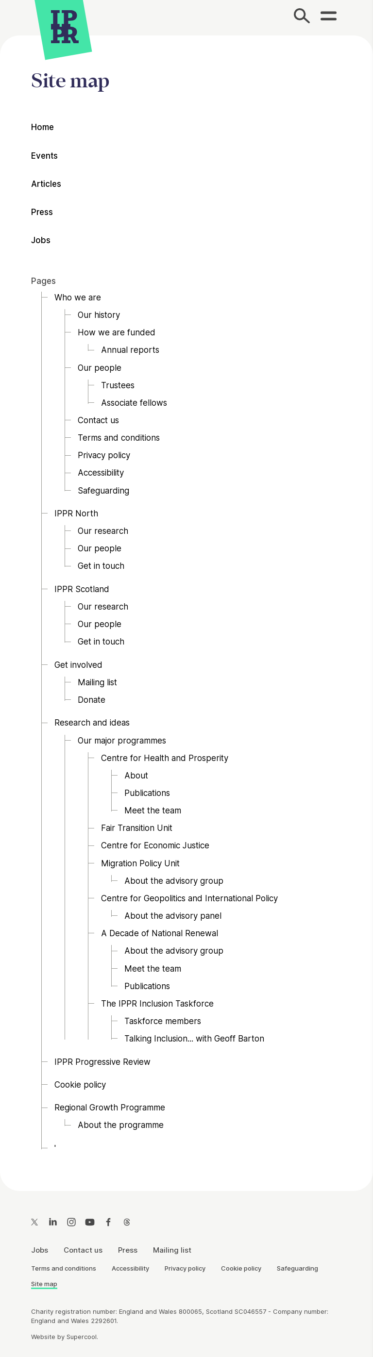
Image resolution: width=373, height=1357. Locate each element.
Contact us (98, 420)
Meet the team (152, 811)
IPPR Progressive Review (102, 1062)
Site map (44, 1284)
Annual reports (130, 350)
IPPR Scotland (81, 589)
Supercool (82, 1336)
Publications (147, 793)
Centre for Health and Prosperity (164, 758)
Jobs (41, 241)
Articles (46, 184)
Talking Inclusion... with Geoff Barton (194, 1039)
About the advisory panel (172, 916)
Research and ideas (92, 723)
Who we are (77, 297)
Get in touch (101, 566)
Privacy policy (104, 456)
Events (44, 156)
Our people (99, 368)
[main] (186, 605)
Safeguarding (103, 491)
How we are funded (116, 333)
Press (42, 212)
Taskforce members (162, 1021)
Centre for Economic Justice (155, 846)
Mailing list (97, 682)
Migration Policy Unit (140, 863)
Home (42, 127)
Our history (99, 315)
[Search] (302, 17)
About (136, 775)
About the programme (121, 1125)
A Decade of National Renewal (159, 934)
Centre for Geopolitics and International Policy (189, 898)
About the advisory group (173, 881)
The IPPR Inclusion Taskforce (157, 1004)
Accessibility (101, 473)
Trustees (118, 385)
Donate (91, 700)
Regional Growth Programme (109, 1108)
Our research (103, 531)
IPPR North (76, 513)
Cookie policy (80, 1085)
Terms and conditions (119, 438)
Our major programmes (122, 740)
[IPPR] (65, 25)
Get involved (78, 665)
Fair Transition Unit (136, 828)
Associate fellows (134, 403)
